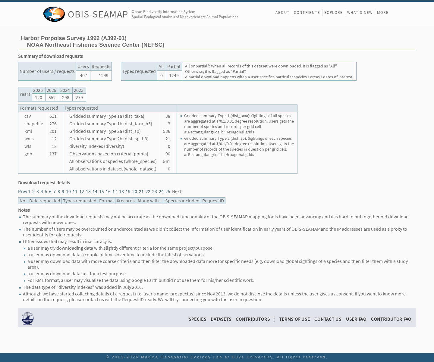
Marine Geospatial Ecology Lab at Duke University (207, 357)
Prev (22, 191)
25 (167, 191)
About (282, 12)
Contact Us (327, 319)
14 (95, 191)
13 (88, 191)
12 (81, 191)
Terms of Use (294, 319)
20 (134, 191)
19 (128, 191)
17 (114, 191)
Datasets (221, 319)
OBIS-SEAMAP (98, 14)
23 (154, 191)
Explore (333, 12)
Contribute (307, 12)
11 (75, 191)
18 (121, 191)
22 (148, 191)
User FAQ (356, 319)
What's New (360, 12)
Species (197, 319)
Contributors (253, 319)
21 (141, 191)
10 (68, 191)
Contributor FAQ (391, 319)
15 (101, 191)
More (382, 12)
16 (108, 191)
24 (161, 191)
